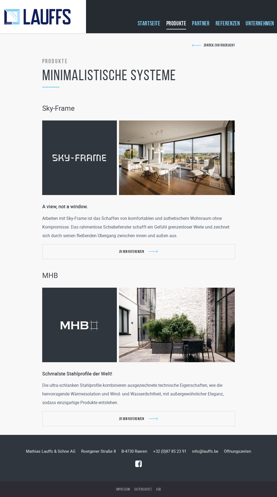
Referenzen (228, 23)
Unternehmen (260, 23)
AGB (158, 489)
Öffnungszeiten (237, 451)
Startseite (149, 23)
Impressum (123, 489)
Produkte (176, 23)
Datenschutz (143, 489)
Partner (200, 23)
